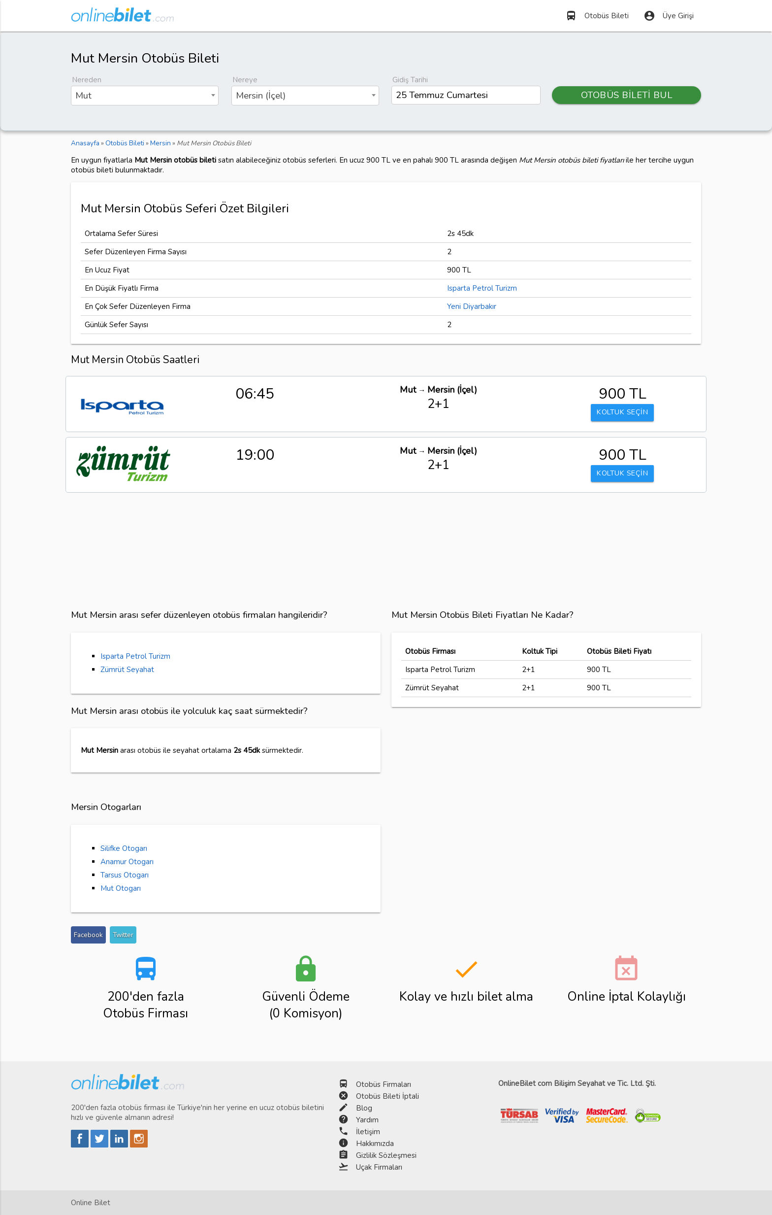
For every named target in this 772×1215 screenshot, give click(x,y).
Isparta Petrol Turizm (482, 288)
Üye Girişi (668, 16)
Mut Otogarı (120, 888)
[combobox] (145, 95)
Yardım (367, 1120)
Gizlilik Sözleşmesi (386, 1155)
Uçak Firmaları (379, 1167)
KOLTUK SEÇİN (622, 413)
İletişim (368, 1132)
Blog (364, 1108)
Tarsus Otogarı (124, 875)
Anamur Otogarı (127, 862)
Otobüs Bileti (597, 16)
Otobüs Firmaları (383, 1084)
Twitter (123, 935)
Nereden (86, 80)
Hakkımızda (375, 1143)
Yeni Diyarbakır (471, 306)
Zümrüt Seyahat (127, 670)
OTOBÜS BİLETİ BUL (626, 95)
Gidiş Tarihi (410, 80)
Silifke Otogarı (123, 848)
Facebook (88, 935)
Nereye (244, 80)
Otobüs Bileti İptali (387, 1096)
